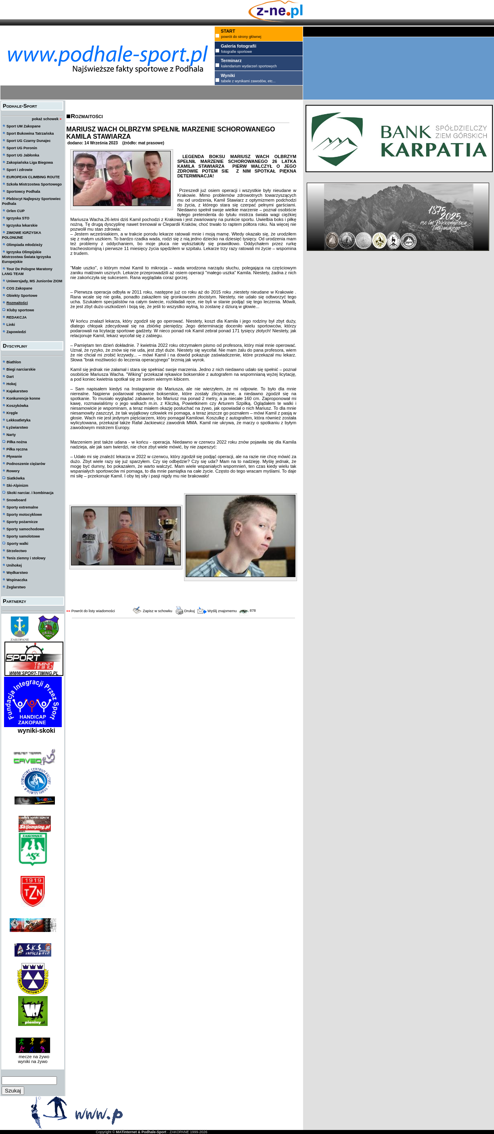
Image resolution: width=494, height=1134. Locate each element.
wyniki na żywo (32, 1061)
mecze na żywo (32, 1056)
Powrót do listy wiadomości (93, 611)
